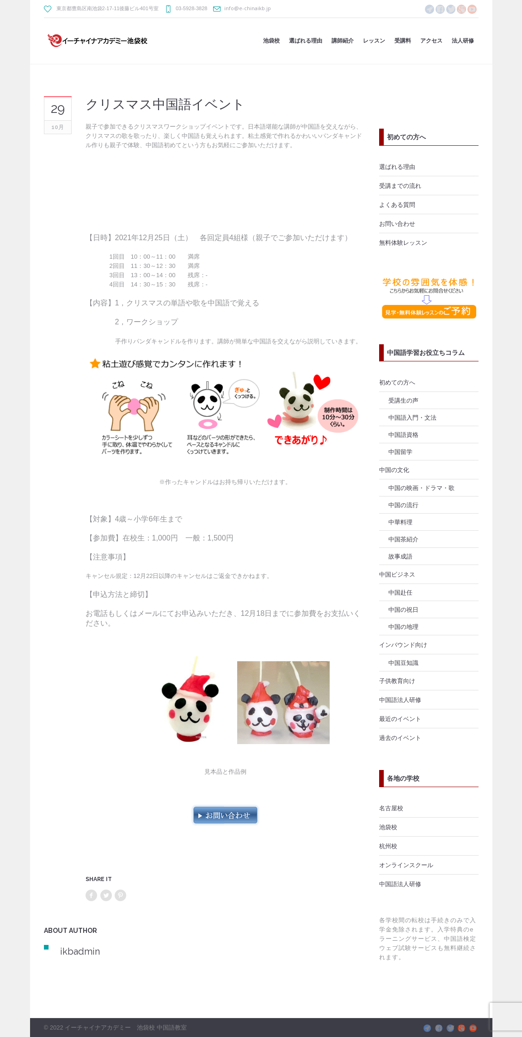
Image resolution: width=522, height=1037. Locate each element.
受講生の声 (403, 400)
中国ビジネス (397, 574)
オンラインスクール (406, 865)
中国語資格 (403, 434)
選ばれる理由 (397, 166)
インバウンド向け (403, 644)
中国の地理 (403, 626)
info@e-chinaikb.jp (247, 8)
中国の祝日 (403, 609)
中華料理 (400, 522)
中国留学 (400, 451)
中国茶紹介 (403, 539)
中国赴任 (400, 592)
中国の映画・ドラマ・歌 (421, 488)
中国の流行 (403, 505)
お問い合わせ (397, 223)
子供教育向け (397, 681)
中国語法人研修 (400, 699)
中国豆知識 (403, 662)
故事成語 (400, 556)
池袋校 (388, 827)
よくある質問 (397, 204)
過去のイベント (400, 737)
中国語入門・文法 (412, 417)
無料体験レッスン (403, 242)
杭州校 (388, 846)
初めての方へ (397, 382)
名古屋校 (391, 808)
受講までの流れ (400, 185)
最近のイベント (400, 718)
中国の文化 (394, 470)
